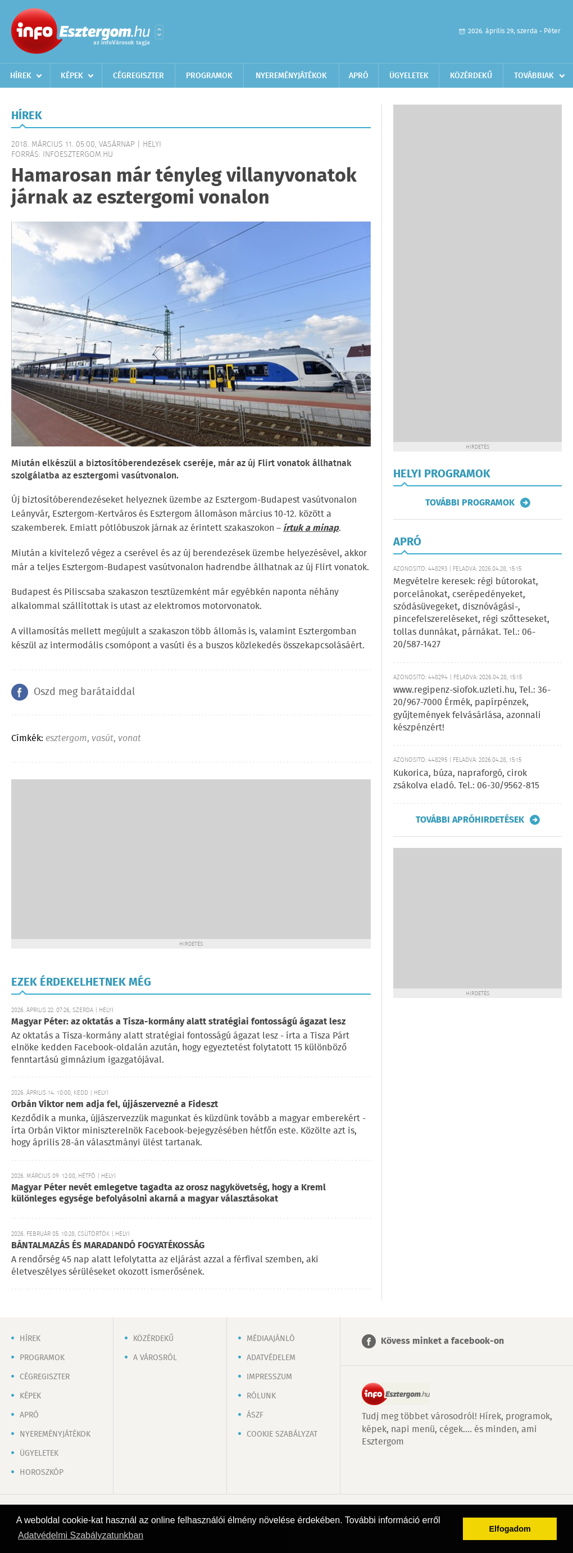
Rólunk (261, 1396)
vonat (129, 739)
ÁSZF (255, 1415)
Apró (359, 76)
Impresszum (269, 1377)
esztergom (66, 739)
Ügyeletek (409, 76)
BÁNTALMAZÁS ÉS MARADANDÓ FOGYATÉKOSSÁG (107, 1246)
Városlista (159, 32)
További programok (470, 503)
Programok (209, 76)
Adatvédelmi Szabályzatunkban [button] (80, 1535)
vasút (102, 739)
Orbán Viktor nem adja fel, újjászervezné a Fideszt (114, 1105)
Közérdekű (471, 76)
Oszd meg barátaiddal (84, 692)
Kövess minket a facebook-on (442, 1341)
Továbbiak (534, 76)
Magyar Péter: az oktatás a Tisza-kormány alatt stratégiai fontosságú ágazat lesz (178, 1022)
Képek (72, 76)
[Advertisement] (191, 858)
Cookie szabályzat (282, 1434)
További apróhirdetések (470, 820)
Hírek (20, 76)
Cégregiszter (138, 76)
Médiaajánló (271, 1339)
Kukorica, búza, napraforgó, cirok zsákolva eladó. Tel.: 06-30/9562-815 (466, 779)
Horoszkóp (41, 1472)
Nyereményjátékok (291, 76)
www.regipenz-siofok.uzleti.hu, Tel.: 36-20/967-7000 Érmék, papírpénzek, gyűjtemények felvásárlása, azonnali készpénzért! (472, 709)
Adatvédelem (271, 1358)
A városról (155, 1358)
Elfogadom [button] (510, 1528)
